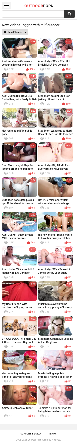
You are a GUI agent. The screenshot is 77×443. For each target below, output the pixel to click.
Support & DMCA (30, 433)
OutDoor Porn (34, 439)
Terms (53, 433)
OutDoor (39, 5)
